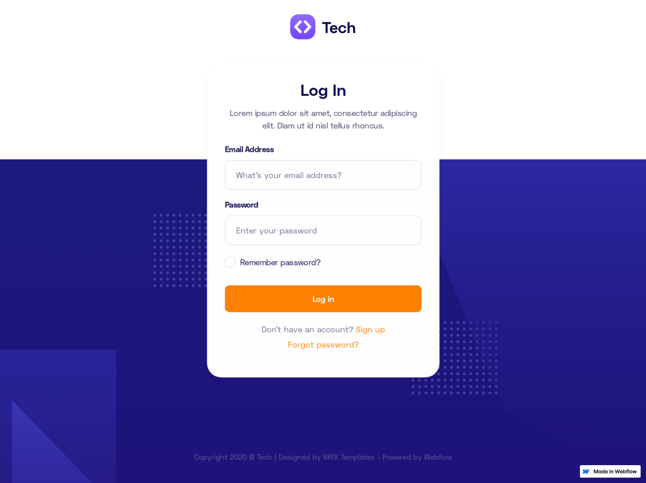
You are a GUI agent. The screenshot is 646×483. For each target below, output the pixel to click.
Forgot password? (323, 345)
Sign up (370, 329)
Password (241, 204)
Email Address (249, 149)
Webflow (438, 459)
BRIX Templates (349, 459)
